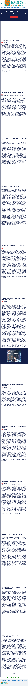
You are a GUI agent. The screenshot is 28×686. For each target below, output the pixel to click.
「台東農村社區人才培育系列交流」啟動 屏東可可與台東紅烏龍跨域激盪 (13, 427)
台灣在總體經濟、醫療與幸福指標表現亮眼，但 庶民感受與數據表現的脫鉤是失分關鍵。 (13, 635)
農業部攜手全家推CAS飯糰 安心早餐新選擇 (10, 186)
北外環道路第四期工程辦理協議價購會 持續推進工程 (12, 92)
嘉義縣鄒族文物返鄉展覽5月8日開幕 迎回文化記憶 (11, 481)
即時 (2, 429)
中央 (2, 387)
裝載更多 (14, 673)
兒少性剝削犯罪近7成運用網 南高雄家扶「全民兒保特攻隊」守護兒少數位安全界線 (13, 299)
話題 (2, 42)
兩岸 (2, 248)
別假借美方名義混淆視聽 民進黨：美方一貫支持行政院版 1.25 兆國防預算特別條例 (13, 385)
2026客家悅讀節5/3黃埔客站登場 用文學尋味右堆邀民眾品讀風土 (13, 139)
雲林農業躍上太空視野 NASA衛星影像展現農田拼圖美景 (12, 534)
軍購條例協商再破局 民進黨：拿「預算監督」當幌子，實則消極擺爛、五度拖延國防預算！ (13, 588)
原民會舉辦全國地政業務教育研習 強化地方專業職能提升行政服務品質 (13, 246)
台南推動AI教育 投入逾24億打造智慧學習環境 (10, 41)
